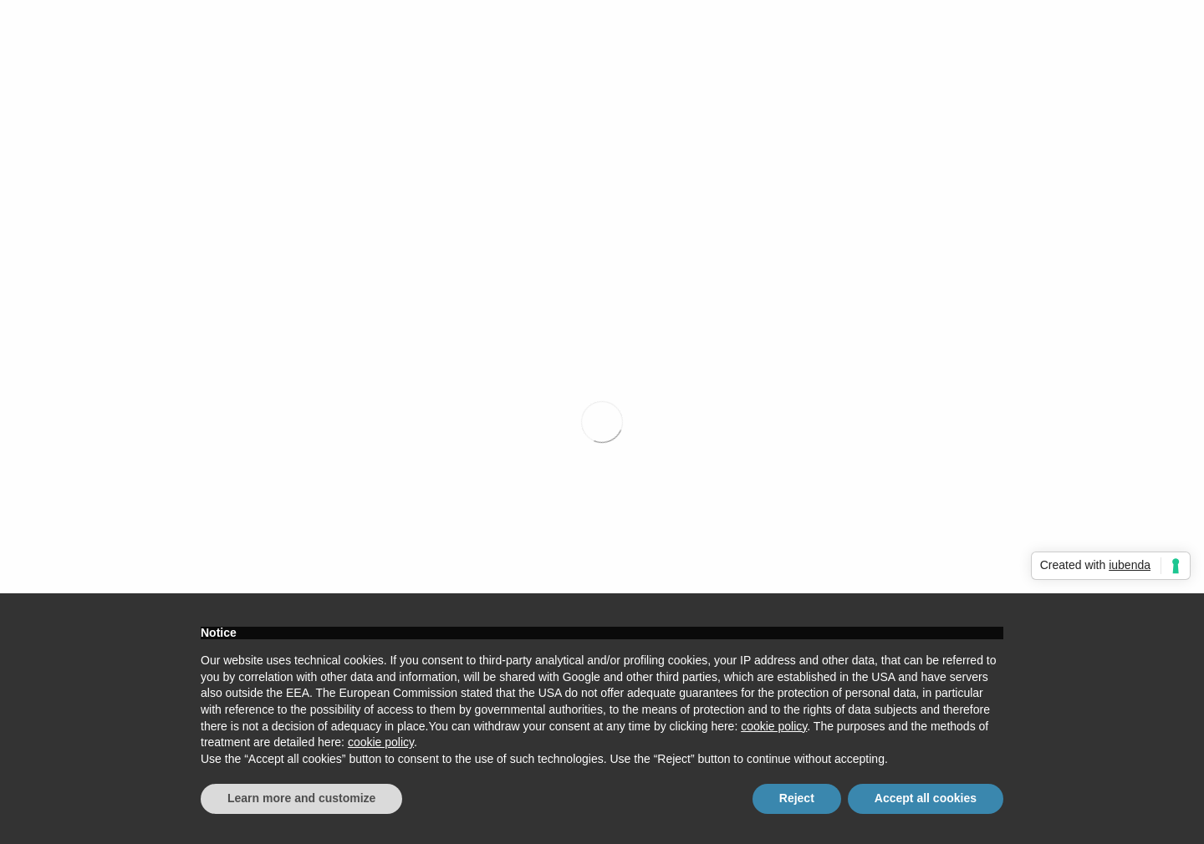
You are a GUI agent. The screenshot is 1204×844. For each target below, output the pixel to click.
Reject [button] (796, 798)
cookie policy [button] (774, 726)
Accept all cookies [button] (926, 798)
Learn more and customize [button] (301, 798)
